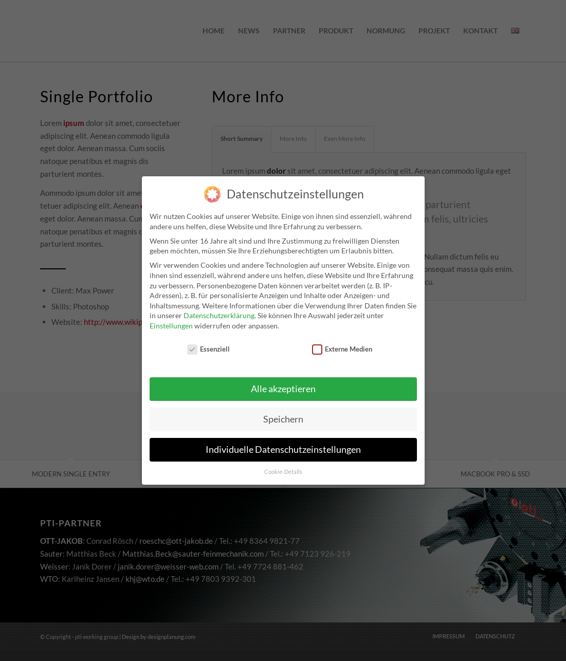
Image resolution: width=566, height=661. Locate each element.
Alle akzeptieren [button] (283, 384)
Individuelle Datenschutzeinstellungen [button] (283, 444)
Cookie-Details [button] (283, 467)
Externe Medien (342, 344)
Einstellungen (171, 320)
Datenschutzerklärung (219, 310)
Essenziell (208, 344)
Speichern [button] (283, 414)
